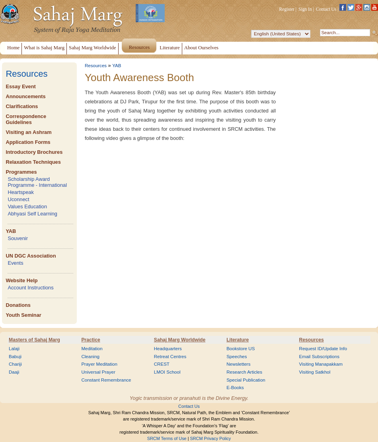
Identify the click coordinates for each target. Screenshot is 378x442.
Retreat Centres (170, 356)
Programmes (21, 172)
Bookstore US (240, 348)
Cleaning (90, 356)
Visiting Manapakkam (321, 364)
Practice (90, 340)
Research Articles (244, 372)
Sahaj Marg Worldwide (179, 340)
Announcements (25, 96)
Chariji (15, 364)
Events (15, 263)
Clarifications (22, 106)
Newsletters (238, 364)
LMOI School (167, 372)
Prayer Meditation (99, 364)
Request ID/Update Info (323, 348)
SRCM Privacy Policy (210, 438)
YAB (11, 231)
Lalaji (14, 348)
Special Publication (245, 380)
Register (286, 9)
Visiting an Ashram (28, 132)
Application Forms (28, 142)
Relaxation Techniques (33, 162)
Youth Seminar (23, 315)
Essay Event (20, 86)
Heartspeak (20, 192)
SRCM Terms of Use (167, 438)
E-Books (235, 387)
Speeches (236, 356)
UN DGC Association (31, 256)
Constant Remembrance (106, 380)
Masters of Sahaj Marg (34, 340)
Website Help (21, 280)
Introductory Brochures (34, 152)
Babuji (15, 356)
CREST (162, 364)
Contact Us (326, 9)
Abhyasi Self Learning (32, 214)
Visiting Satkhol (315, 372)
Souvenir (18, 238)
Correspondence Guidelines (26, 119)
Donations (18, 305)
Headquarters (168, 348)
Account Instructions (30, 288)
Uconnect (18, 199)
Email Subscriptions (319, 356)
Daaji (14, 372)
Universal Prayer (98, 372)
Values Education (27, 206)
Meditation (91, 348)
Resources (26, 74)
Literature (237, 340)
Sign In (305, 9)
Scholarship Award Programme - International (37, 182)
